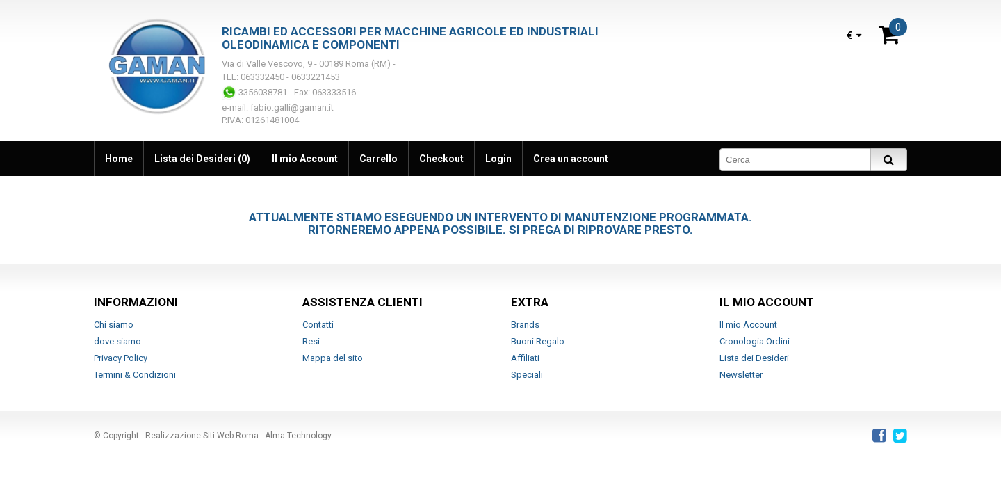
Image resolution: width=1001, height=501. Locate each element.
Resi (311, 341)
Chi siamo (113, 324)
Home (119, 158)
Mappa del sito (332, 358)
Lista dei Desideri (754, 358)
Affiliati (525, 358)
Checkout (441, 158)
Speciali (527, 374)
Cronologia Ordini (754, 341)
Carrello (378, 158)
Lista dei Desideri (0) (202, 158)
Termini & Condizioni (135, 374)
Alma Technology (298, 435)
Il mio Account (305, 158)
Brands (525, 324)
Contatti (318, 324)
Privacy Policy (120, 358)
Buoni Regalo (537, 341)
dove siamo (117, 341)
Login (498, 158)
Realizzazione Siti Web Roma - (205, 435)
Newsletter (741, 374)
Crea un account (570, 158)
